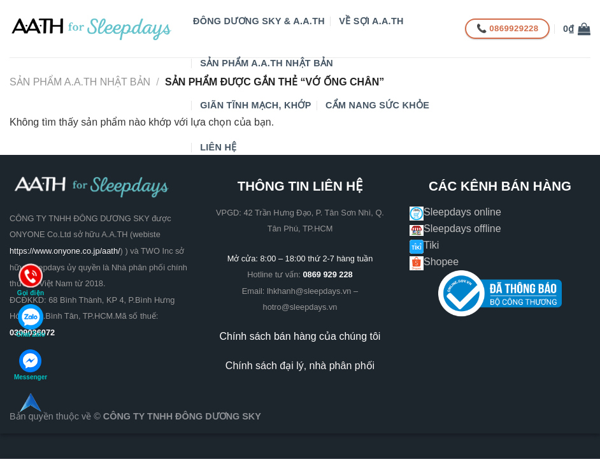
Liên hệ (218, 147)
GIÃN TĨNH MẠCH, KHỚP (255, 105)
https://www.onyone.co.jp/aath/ (65, 251)
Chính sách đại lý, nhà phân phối (300, 365)
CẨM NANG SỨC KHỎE (377, 105)
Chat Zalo (30, 321)
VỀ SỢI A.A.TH (371, 21)
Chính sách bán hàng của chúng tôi (300, 336)
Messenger (30, 365)
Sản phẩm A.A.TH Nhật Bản (266, 63)
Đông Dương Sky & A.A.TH (259, 21)
